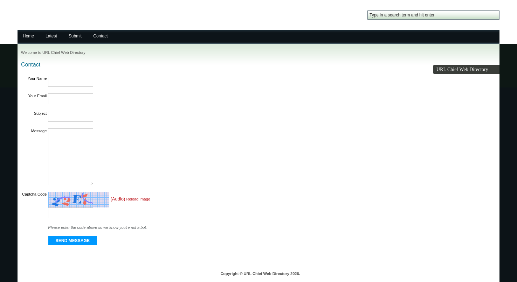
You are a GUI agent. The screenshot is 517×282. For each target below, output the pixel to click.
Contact (100, 36)
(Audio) (117, 199)
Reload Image (138, 199)
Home (28, 36)
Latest (51, 36)
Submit (75, 36)
